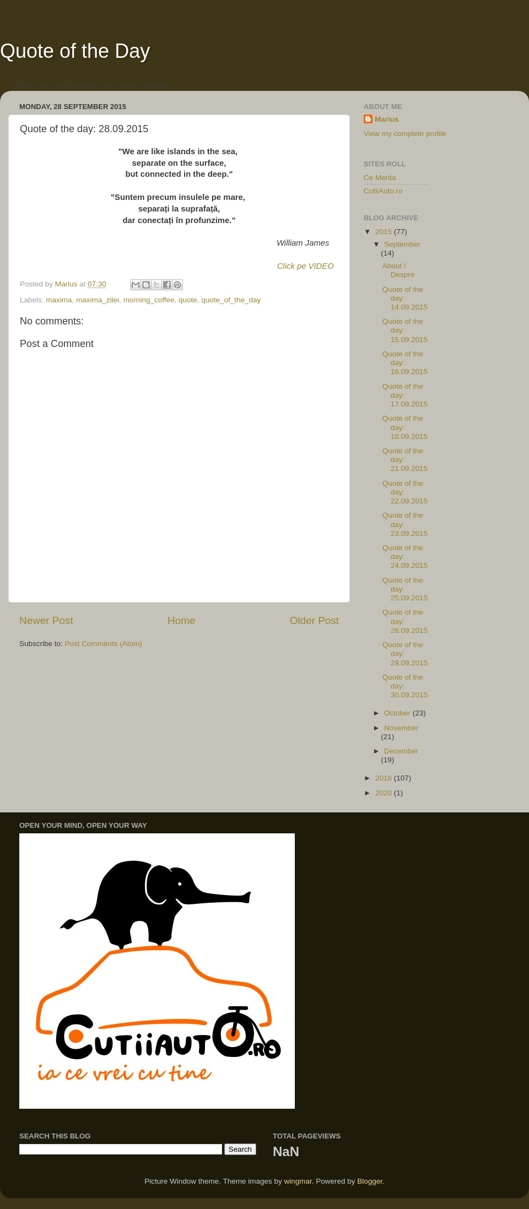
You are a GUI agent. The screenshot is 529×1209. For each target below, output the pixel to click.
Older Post (314, 620)
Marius (387, 119)
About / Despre (398, 270)
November (401, 728)
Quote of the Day (75, 51)
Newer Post (46, 620)
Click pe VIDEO (305, 266)
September (402, 244)
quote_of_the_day (231, 300)
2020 (384, 793)
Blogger (369, 1181)
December (401, 751)
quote (188, 300)
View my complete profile (405, 133)
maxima (59, 300)
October (398, 713)
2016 (384, 778)
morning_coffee (149, 300)
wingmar (297, 1181)
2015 (384, 231)
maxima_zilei (97, 300)
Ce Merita (380, 178)
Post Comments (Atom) (103, 643)
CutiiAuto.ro (383, 191)
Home (181, 620)
